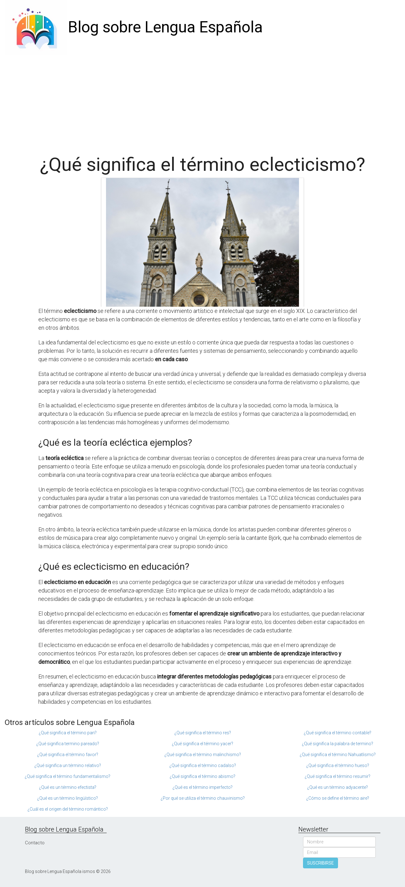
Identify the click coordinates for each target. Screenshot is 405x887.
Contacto (35, 843)
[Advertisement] (203, 101)
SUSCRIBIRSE (320, 863)
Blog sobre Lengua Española (165, 27)
